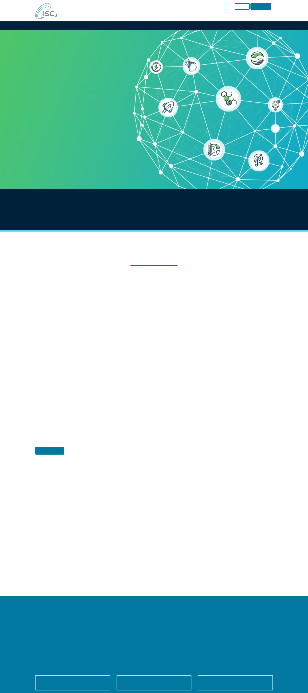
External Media (194, 343)
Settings (141, 333)
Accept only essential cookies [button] (154, 383)
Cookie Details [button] (141, 405)
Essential (107, 343)
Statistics (148, 343)
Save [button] (154, 370)
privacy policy (152, 329)
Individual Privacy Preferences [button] (154, 395)
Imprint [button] (172, 405)
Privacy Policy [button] (158, 405)
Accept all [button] (154, 357)
